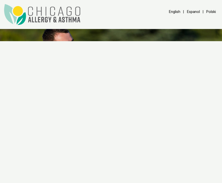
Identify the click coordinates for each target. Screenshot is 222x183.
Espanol (193, 12)
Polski (211, 12)
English (174, 12)
